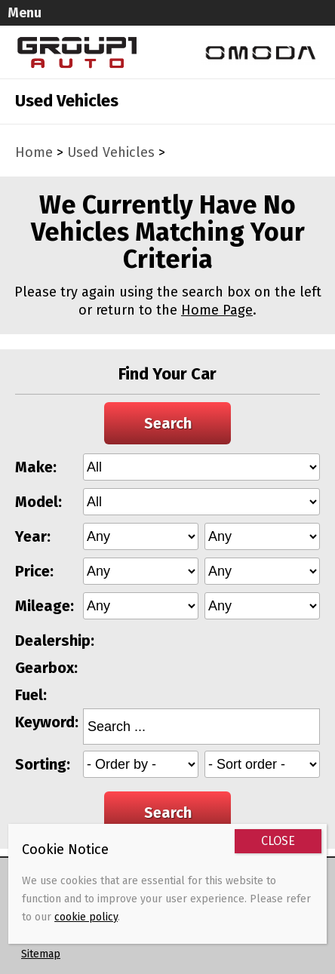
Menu (24, 13)
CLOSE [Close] (278, 841)
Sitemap (40, 954)
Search (168, 423)
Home (34, 152)
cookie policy (86, 917)
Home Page (217, 310)
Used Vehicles (111, 152)
